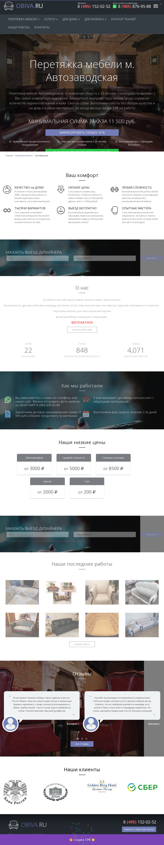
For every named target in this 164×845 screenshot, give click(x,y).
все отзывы (82, 743)
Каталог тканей (123, 19)
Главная (9, 155)
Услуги (51, 19)
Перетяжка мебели (23, 19)
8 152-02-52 (94, 7)
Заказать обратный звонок (139, 829)
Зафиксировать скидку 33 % (82, 132)
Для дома (71, 19)
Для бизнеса (95, 19)
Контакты (42, 27)
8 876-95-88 (132, 7)
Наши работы (18, 27)
